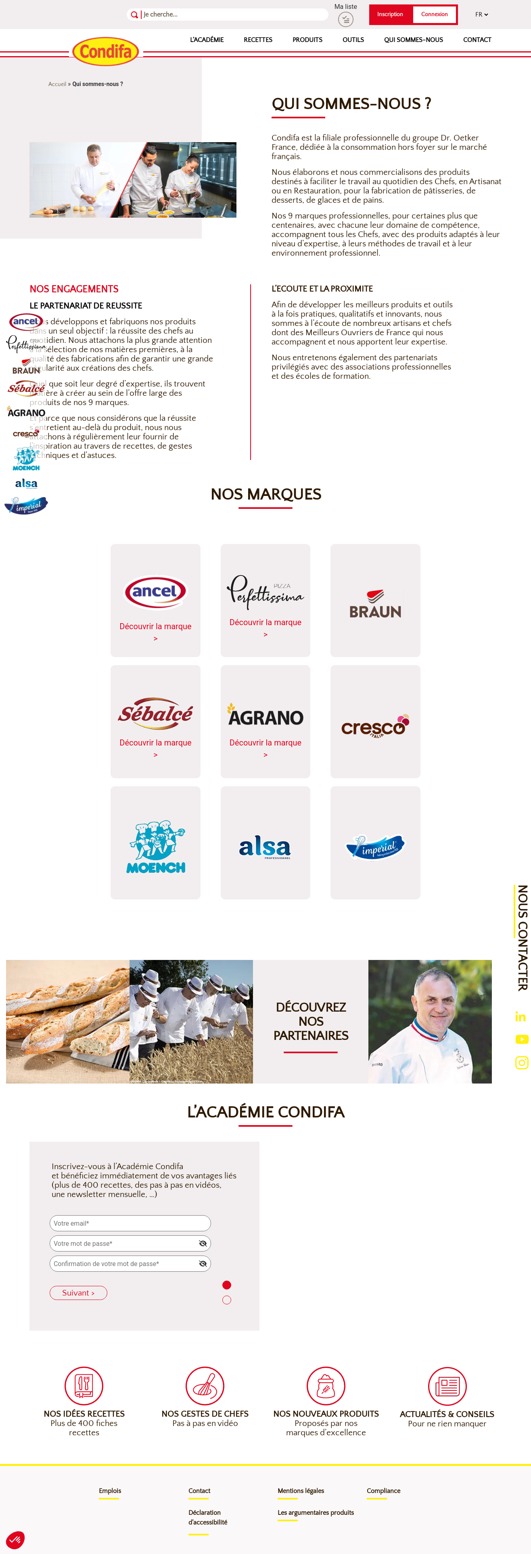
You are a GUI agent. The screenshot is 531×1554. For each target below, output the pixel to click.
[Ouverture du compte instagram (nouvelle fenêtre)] (522, 1062)
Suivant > (78, 1293)
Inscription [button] (390, 14)
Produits (307, 40)
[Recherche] (183, 14)
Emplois (110, 1491)
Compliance (383, 1491)
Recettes (258, 40)
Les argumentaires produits (316, 1512)
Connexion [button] (434, 14)
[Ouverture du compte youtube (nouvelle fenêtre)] (522, 1038)
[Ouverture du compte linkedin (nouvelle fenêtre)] (520, 1016)
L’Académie (207, 40)
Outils (353, 40)
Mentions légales (301, 1491)
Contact (477, 40)
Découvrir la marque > (155, 607)
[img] (203, 1243)
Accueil (57, 84)
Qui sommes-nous (413, 40)
